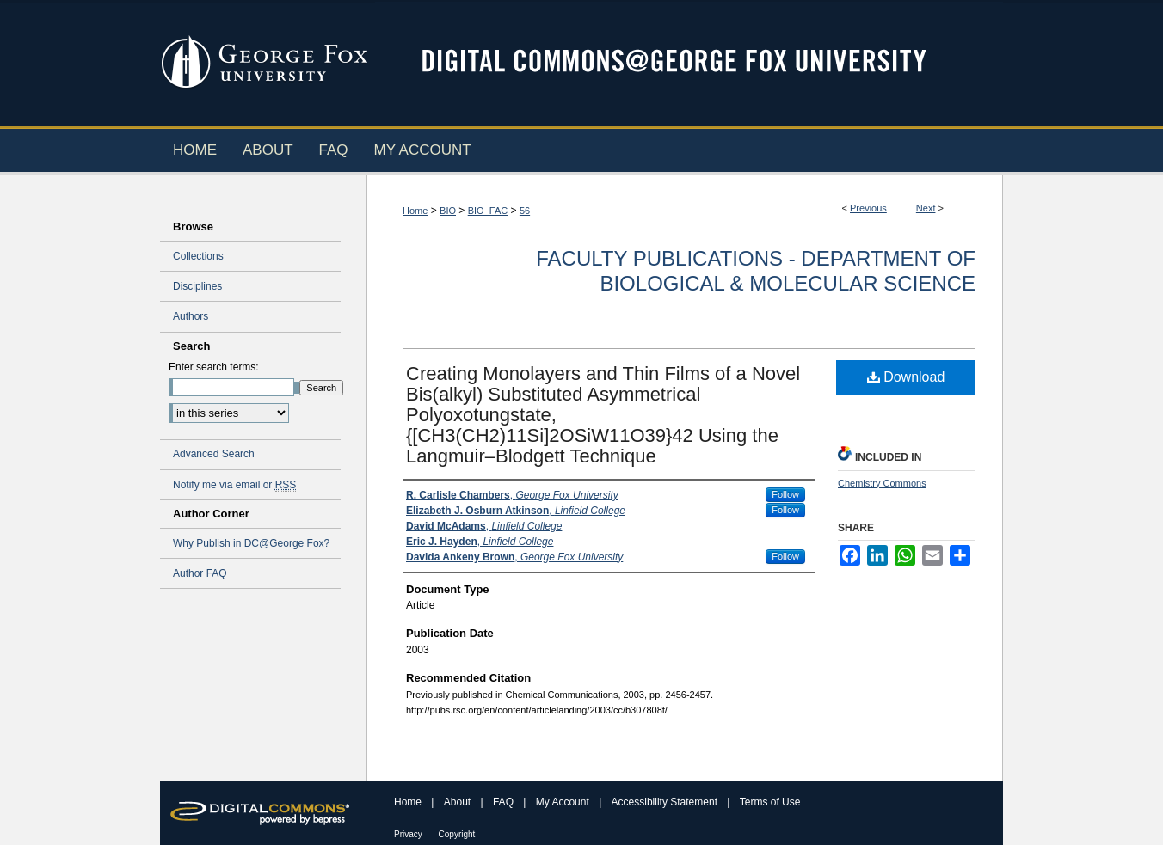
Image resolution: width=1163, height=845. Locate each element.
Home (415, 210)
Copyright (457, 834)
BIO (448, 210)
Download (906, 377)
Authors (190, 316)
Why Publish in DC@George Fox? (251, 543)
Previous (868, 208)
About (459, 802)
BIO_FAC (488, 210)
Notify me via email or (234, 485)
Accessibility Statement (666, 802)
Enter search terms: (214, 367)
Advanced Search (214, 454)
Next (926, 208)
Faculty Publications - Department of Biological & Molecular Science (755, 271)
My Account (564, 802)
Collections (198, 256)
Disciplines (197, 286)
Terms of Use (770, 802)
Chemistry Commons (882, 483)
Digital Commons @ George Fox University (689, 62)
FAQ (504, 802)
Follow (785, 494)
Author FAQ (200, 573)
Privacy (409, 834)
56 (525, 210)
